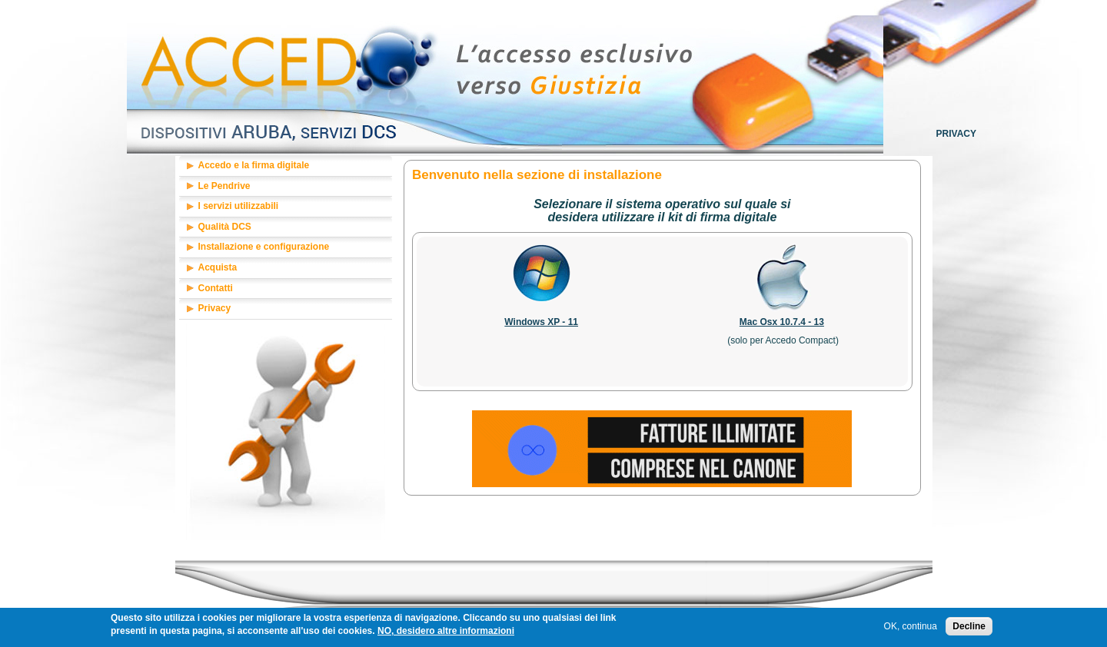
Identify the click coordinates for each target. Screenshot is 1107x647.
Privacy (956, 133)
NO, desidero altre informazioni (445, 633)
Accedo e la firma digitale (254, 165)
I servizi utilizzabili (238, 206)
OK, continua (910, 628)
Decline (969, 628)
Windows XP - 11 (541, 322)
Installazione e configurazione (264, 246)
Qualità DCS (224, 226)
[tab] (286, 166)
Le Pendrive (224, 186)
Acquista (218, 267)
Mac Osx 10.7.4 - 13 (782, 322)
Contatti (215, 288)
